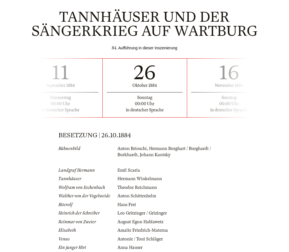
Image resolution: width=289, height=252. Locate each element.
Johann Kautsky (155, 154)
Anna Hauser (130, 247)
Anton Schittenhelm (136, 195)
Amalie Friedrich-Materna (142, 230)
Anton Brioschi (132, 148)
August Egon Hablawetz (140, 221)
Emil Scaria (128, 170)
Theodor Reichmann (137, 187)
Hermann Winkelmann (139, 178)
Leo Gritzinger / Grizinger (142, 213)
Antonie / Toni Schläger (140, 239)
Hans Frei (126, 204)
